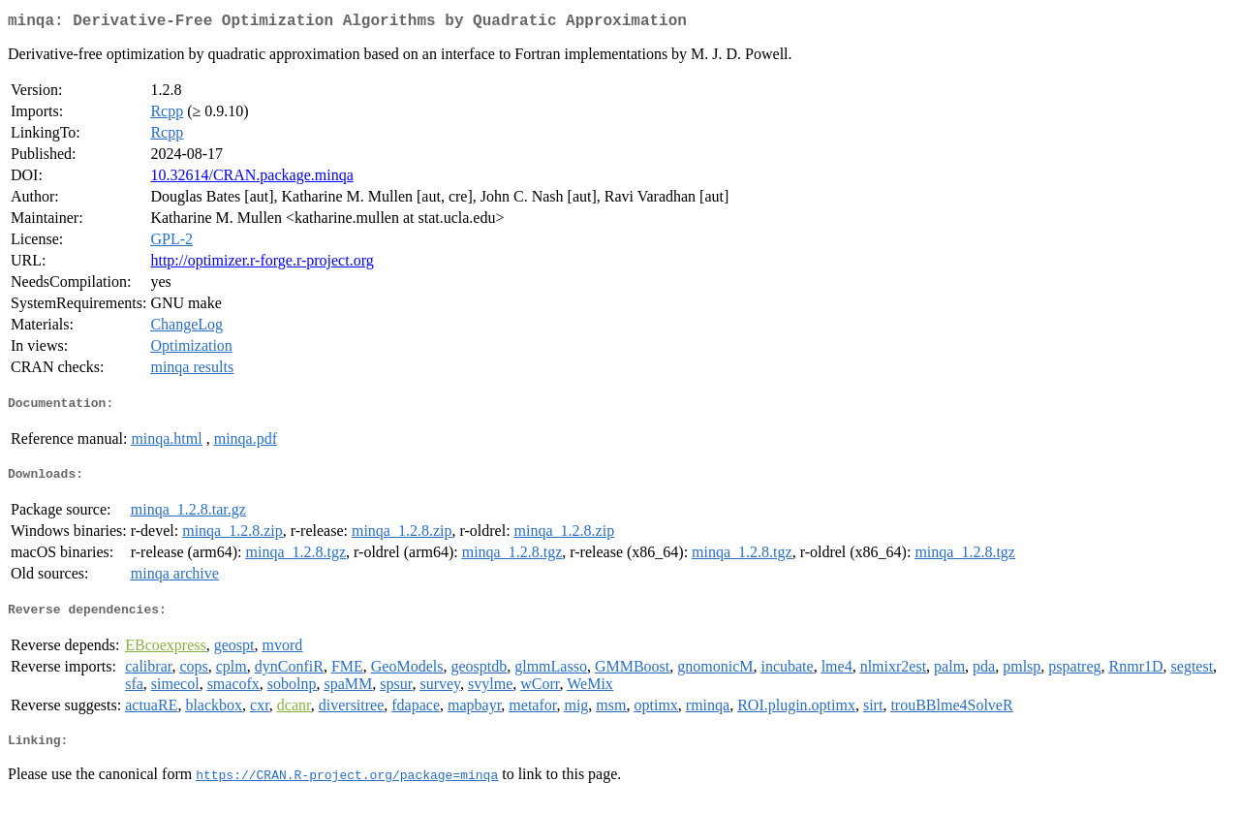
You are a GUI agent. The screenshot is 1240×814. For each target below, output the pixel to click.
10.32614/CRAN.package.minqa (251, 179)
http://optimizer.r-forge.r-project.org (261, 264)
